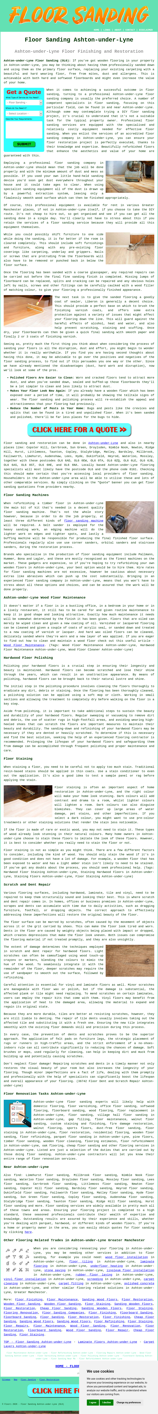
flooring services (134, 1145)
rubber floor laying (94, 1274)
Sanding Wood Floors (99, 1299)
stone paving (54, 1270)
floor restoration (74, 1132)
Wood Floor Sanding (87, 1326)
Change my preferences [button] (129, 1402)
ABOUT (118, 30)
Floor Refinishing (109, 1321)
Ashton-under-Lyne (103, 443)
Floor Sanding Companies (63, 1312)
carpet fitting (71, 1283)
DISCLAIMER (146, 30)
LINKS (106, 30)
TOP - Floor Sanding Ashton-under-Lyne (37, 1342)
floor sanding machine (83, 520)
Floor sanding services (65, 1205)
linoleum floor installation (130, 1270)
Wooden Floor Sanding (22, 1304)
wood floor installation (126, 1257)
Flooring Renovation (21, 1312)
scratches (74, 1056)
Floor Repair (117, 1330)
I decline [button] (106, 1402)
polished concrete (139, 1283)
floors (104, 984)
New (15, 1380)
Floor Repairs (16, 1326)
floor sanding (67, 163)
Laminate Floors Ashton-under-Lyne (107, 1342)
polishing (53, 686)
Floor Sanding (52, 1317)
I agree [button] (92, 1402)
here (28, 1232)
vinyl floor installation (25, 1279)
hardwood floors (76, 951)
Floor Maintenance (62, 1299)
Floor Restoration (137, 1299)
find (17, 1175)
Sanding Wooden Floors (133, 1304)
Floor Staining (97, 1304)
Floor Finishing (28, 1299)
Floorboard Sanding (136, 1312)
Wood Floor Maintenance (24, 645)
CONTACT (130, 30)
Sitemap (6, 1380)
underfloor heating (106, 1266)
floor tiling (81, 1261)
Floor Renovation (125, 1326)
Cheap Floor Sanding (58, 1308)
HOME (96, 30)
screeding (95, 1279)
